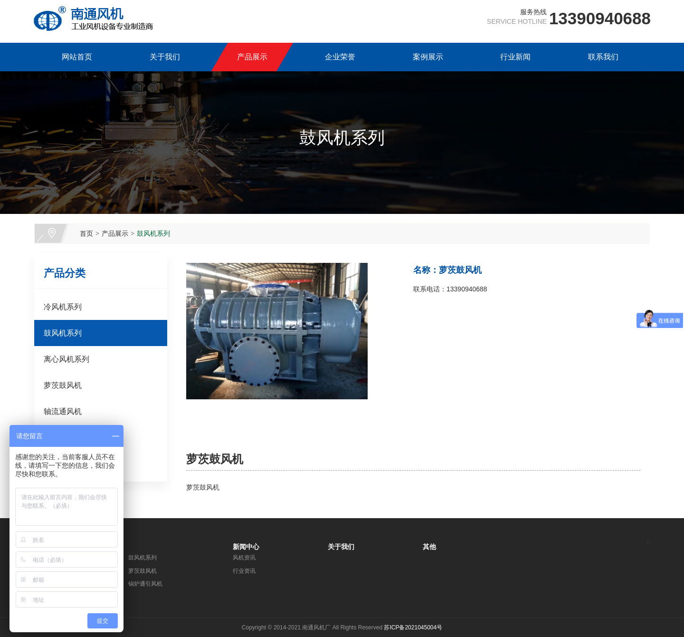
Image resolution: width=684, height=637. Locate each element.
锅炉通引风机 (145, 583)
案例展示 (428, 57)
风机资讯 (244, 557)
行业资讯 (244, 571)
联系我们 (603, 57)
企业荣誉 (340, 57)
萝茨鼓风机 (63, 385)
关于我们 (165, 57)
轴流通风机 (63, 411)
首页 (86, 233)
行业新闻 (515, 57)
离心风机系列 (66, 359)
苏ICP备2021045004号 (413, 627)
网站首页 (77, 57)
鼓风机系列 (153, 233)
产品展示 (252, 57)
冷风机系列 (63, 307)
